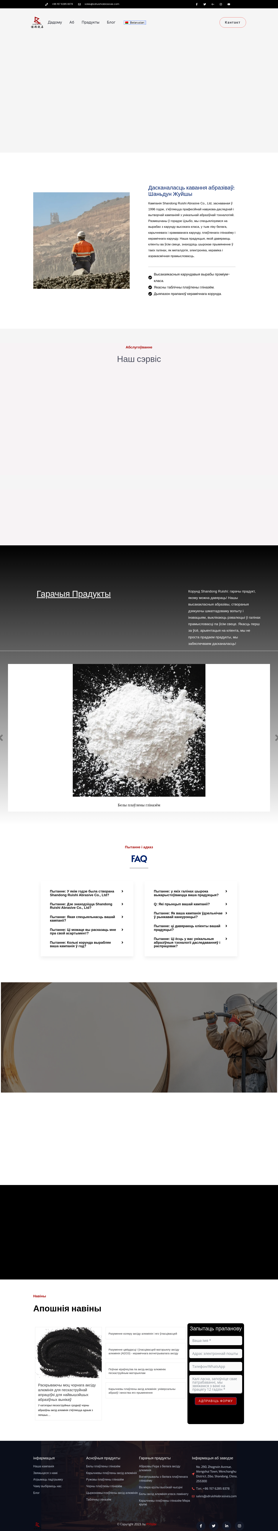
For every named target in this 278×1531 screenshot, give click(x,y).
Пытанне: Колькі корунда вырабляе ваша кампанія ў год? (81, 943)
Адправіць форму (216, 1400)
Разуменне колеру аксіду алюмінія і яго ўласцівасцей (143, 1333)
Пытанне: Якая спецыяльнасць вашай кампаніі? (83, 918)
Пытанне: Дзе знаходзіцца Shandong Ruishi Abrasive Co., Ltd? (82, 905)
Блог (111, 22)
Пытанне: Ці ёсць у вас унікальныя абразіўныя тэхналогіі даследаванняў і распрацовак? (188, 941)
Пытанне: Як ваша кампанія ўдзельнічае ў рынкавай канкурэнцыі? (187, 914)
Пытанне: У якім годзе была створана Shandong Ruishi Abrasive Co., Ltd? (83, 893)
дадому (55, 22)
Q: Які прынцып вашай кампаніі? (183, 904)
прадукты (90, 22)
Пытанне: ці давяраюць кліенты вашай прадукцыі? (188, 927)
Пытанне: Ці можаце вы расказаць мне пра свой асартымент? (84, 931)
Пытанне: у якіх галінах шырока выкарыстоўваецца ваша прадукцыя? (187, 893)
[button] (87, 893)
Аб (71, 22)
